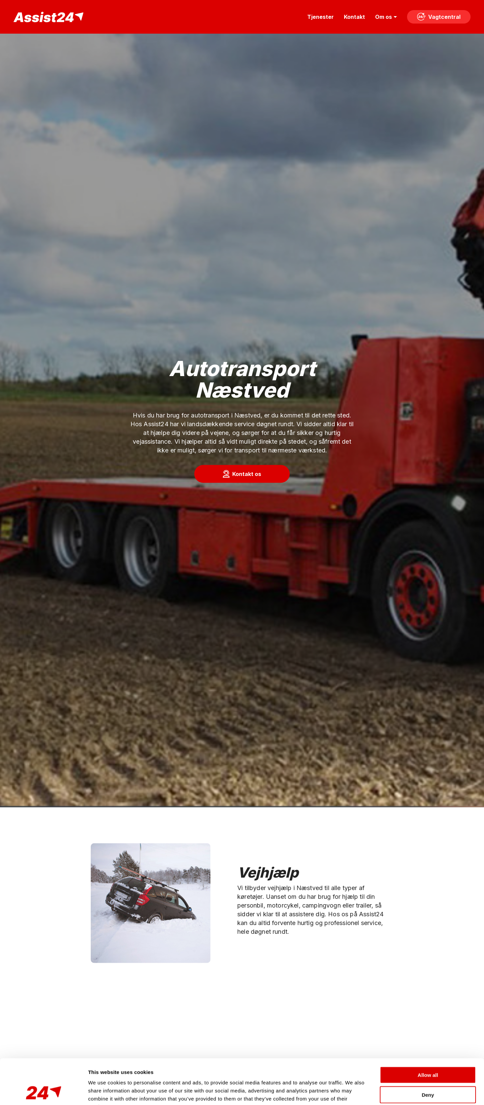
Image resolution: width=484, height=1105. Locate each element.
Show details (352, 1092)
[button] (242, 474)
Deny (428, 1052)
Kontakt (354, 16)
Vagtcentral (438, 17)
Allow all (428, 1032)
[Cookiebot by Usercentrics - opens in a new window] (43, 1092)
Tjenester (320, 16)
